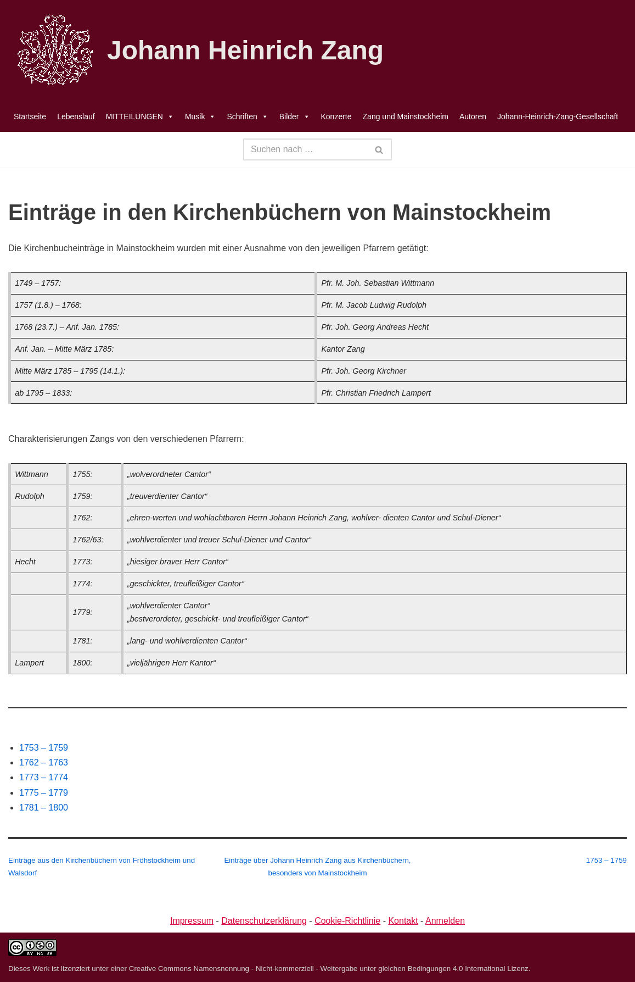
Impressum (191, 920)
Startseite (30, 116)
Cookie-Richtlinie (347, 920)
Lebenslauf (76, 116)
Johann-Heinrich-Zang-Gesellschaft (557, 116)
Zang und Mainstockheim (405, 116)
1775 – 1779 (43, 792)
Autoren (472, 116)
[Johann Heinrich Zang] (196, 50)
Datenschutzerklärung (264, 920)
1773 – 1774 (43, 777)
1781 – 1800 (43, 807)
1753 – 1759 (43, 747)
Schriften (247, 116)
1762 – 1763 (43, 762)
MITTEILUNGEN (140, 116)
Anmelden (445, 920)
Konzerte (336, 116)
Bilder (294, 116)
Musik (200, 116)
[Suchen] (305, 149)
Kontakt (403, 920)
